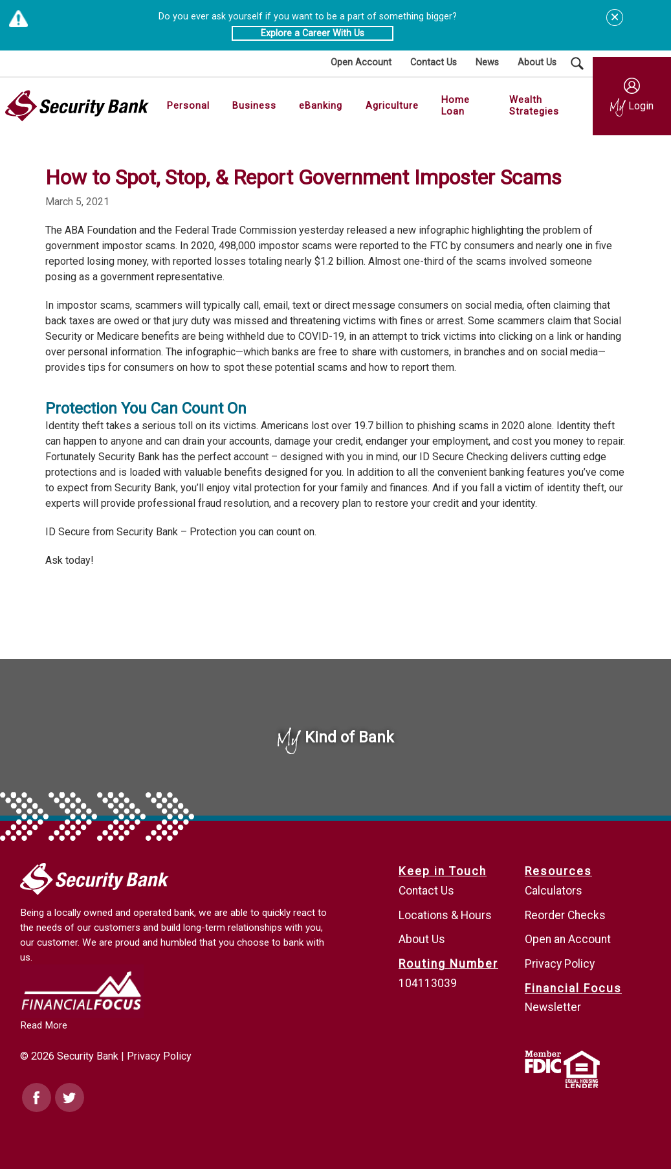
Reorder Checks (565, 915)
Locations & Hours (445, 915)
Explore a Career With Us (312, 33)
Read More (43, 1025)
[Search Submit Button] (577, 63)
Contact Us (426, 890)
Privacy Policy (159, 1056)
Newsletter (553, 1007)
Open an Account (568, 939)
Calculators (553, 890)
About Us (422, 939)
